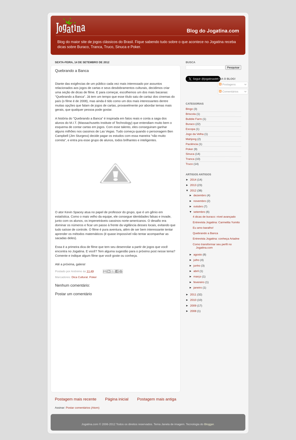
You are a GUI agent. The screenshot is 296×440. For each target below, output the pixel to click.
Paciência (192, 144)
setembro (199, 211)
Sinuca (190, 153)
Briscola (191, 113)
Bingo (189, 108)
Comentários (228, 91)
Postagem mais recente (75, 399)
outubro (198, 206)
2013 (193, 185)
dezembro (200, 195)
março (197, 276)
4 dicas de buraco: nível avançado (214, 216)
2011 (193, 294)
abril (196, 271)
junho (197, 265)
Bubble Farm (194, 119)
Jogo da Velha (195, 134)
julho (196, 260)
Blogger (209, 424)
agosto (198, 254)
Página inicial (116, 399)
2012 (193, 190)
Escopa (190, 129)
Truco (189, 163)
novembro (200, 201)
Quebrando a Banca (205, 233)
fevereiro (199, 282)
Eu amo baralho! (203, 227)
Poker (93, 277)
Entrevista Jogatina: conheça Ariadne (216, 238)
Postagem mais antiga (156, 399)
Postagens (227, 84)
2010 (193, 299)
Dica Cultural (80, 277)
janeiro (198, 287)
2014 (193, 179)
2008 (193, 311)
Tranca (190, 158)
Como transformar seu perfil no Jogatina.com (212, 246)
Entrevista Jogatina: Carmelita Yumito (216, 222)
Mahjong (191, 139)
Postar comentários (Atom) (83, 407)
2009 (193, 305)
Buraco (190, 124)
